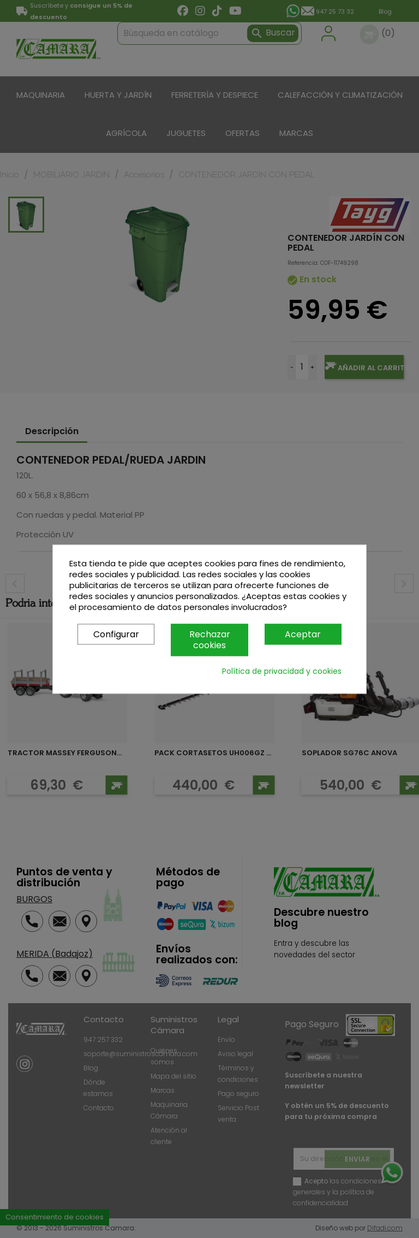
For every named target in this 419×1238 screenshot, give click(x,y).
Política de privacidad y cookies (282, 671)
